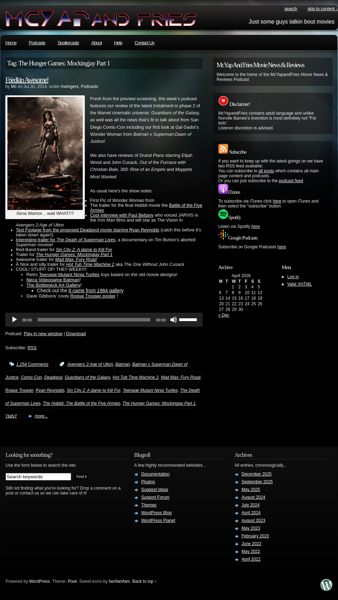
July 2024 (250, 505)
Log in (293, 276)
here (277, 201)
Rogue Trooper (19, 390)
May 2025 (251, 489)
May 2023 (251, 528)
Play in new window (43, 333)
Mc (14, 86)
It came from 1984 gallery (96, 290)
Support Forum (155, 497)
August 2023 (253, 520)
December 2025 (256, 474)
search (290, 8)
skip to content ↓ (322, 8)
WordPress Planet (158, 520)
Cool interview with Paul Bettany (122, 215)
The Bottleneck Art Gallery (53, 285)
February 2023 (255, 536)
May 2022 (251, 551)
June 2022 (251, 543)
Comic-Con (31, 377)
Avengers (69, 86)
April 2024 (251, 512)
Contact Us (144, 42)
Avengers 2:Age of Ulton (90, 364)
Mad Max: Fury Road (76, 259)
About (96, 42)
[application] (103, 320)
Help (118, 42)
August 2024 (253, 497)
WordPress (39, 581)
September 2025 (257, 481)
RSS (32, 347)
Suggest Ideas (154, 489)
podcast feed (291, 180)
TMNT (11, 416)
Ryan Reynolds (50, 390)
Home (11, 42)
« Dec (223, 315)
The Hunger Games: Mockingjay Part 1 (74, 254)
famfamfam (119, 581)
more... (41, 416)
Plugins (148, 481)
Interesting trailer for (65, 239)
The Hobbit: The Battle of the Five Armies (81, 403)
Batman (122, 364)
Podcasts (37, 42)
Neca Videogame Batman (52, 279)
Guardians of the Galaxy (87, 377)
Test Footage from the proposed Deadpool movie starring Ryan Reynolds (87, 230)
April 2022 (251, 559)
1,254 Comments (32, 364)
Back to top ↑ (144, 581)
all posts (266, 170)
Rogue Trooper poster (92, 296)
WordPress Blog (156, 512)
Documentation (155, 474)
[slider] (94, 319)
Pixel (72, 581)
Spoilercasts (68, 42)
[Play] (14, 319)
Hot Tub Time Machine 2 (90, 264)
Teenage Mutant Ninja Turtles (69, 274)
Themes (148, 505)
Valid (299, 284)
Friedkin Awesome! (26, 80)
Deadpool (53, 377)
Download (76, 333)
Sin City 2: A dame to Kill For (84, 249)
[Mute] (173, 319)
